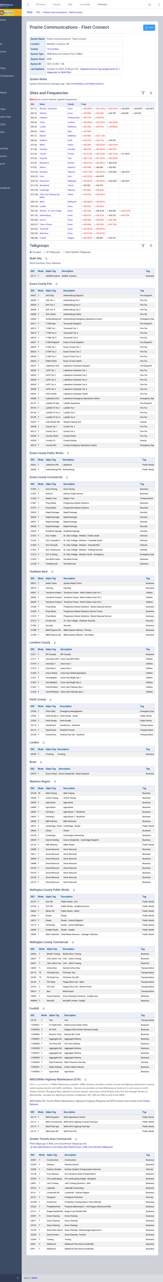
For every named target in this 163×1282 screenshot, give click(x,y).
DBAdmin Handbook (14, 188)
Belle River (63, 245)
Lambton (75, 125)
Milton (61, 148)
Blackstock (63, 166)
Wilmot (62, 170)
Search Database (13, 92)
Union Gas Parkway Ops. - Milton (64, 200)
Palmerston (63, 184)
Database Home (12, 19)
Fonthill (62, 249)
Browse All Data (12, 68)
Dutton (61, 134)
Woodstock (63, 188)
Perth (73, 143)
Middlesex (75, 130)
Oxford (74, 188)
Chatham (62, 120)
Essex (73, 109)
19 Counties (72, 49)
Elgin (73, 134)
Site (51, 104)
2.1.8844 (51, 1278)
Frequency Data (12, 109)
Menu (149, 28)
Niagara (74, 249)
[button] (149, 4)
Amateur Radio (12, 132)
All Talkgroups (72, 263)
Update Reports (12, 163)
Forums (76, 4)
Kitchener (63, 175)
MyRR (7, 27)
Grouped (56, 263)
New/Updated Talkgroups (97, 263)
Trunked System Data (15, 116)
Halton (74, 148)
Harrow (62, 228)
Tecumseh (63, 240)
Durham (74, 166)
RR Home (59, 4)
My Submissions (12, 51)
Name (61, 104)
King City (62, 161)
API (6, 195)
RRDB (48, 12)
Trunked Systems (13, 156)
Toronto (62, 157)
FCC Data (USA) (12, 124)
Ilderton (62, 139)
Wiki (89, 4)
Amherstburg (64, 224)
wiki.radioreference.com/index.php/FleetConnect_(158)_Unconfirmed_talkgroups (92, 1162)
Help (7, 203)
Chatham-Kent (77, 120)
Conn (61, 179)
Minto (61, 207)
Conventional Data (13, 148)
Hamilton (62, 152)
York (73, 161)
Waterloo (75, 170)
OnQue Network (70, 1119)
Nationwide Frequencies (16, 76)
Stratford (62, 143)
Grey (73, 179)
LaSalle (62, 212)
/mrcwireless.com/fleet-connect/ (106, 83)
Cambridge (63, 193)
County (74, 104)
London (62, 130)
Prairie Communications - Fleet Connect (82, 12)
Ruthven (62, 116)
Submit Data (10, 44)
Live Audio (104, 4)
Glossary (9, 180)
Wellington (75, 184)
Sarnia (61, 125)
